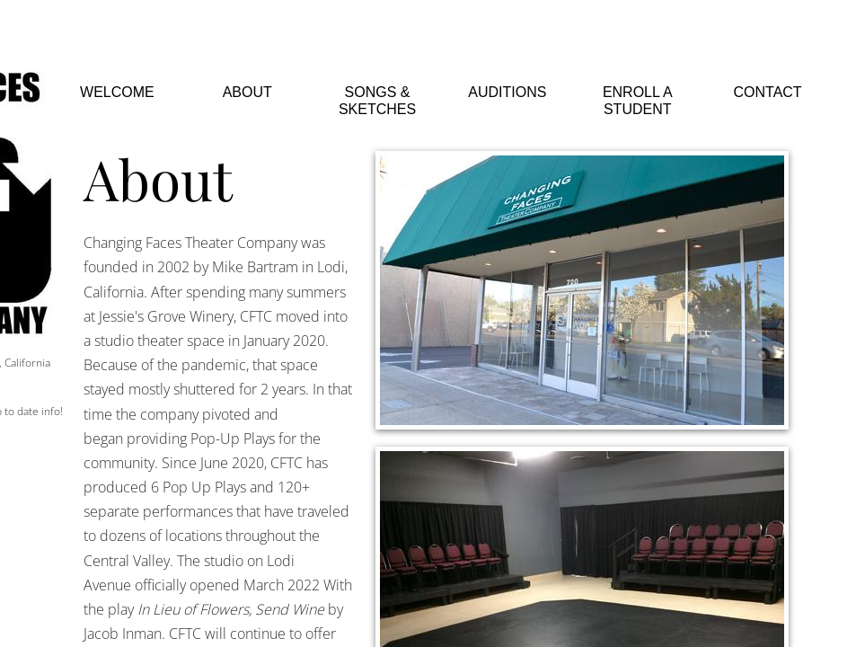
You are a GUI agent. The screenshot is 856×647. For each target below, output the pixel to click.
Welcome (117, 92)
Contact (768, 92)
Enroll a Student (638, 100)
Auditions (507, 92)
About (247, 92)
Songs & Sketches (377, 100)
